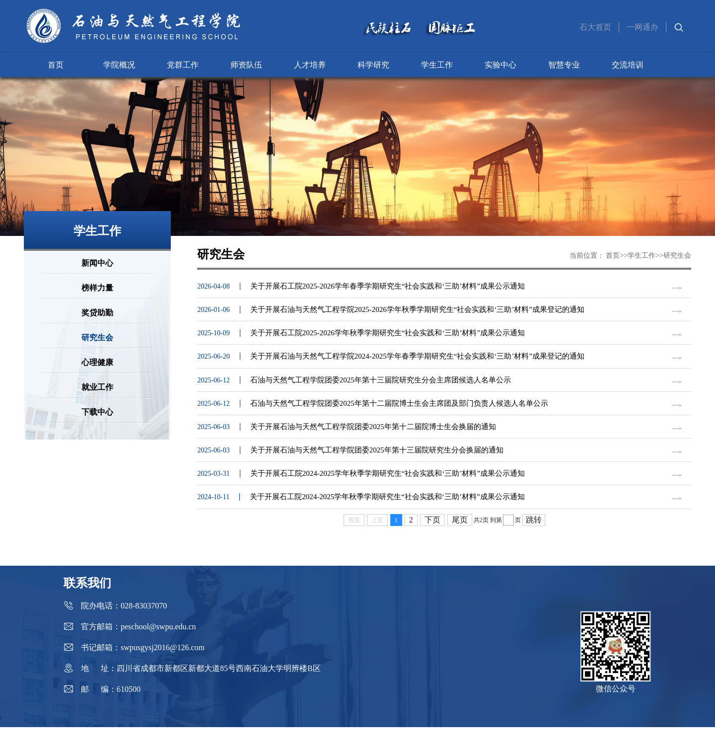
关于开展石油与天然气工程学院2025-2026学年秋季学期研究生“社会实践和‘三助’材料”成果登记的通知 (417, 312)
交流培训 (628, 65)
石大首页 (595, 27)
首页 (56, 65)
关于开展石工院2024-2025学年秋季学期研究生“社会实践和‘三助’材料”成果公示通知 (387, 490)
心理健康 (97, 362)
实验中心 (500, 65)
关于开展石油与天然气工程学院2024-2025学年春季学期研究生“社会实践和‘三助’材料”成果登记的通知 (417, 363)
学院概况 (119, 65)
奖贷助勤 (97, 312)
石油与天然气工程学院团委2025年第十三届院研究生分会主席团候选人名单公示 (380, 388)
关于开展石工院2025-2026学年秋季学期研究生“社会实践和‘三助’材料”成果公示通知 (387, 338)
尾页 (460, 538)
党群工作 (183, 65)
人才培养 (310, 65)
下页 (432, 538)
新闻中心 (97, 263)
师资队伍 (246, 65)
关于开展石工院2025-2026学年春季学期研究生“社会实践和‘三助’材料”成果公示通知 (387, 287)
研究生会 (97, 337)
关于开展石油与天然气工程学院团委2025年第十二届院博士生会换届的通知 (373, 439)
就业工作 (97, 387)
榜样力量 (97, 288)
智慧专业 (564, 65)
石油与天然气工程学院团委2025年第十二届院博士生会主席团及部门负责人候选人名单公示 (399, 414)
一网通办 (642, 27)
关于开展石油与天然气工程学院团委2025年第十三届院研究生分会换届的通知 (376, 464)
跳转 (534, 538)
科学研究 (373, 65)
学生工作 (437, 65)
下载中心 (97, 412)
